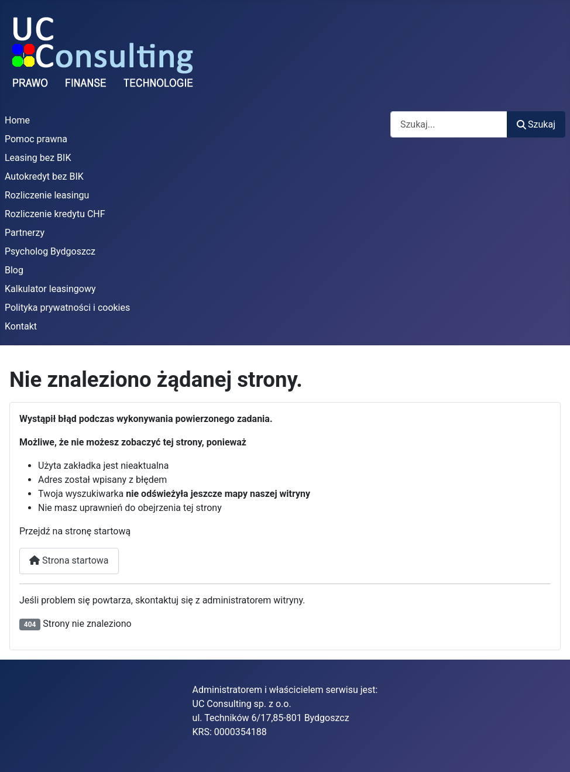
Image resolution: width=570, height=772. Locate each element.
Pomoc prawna (36, 139)
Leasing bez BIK (38, 157)
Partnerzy (24, 232)
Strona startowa (69, 560)
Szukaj (536, 124)
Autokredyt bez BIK (44, 176)
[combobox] (448, 124)
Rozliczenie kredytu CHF (55, 213)
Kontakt (21, 326)
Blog (14, 270)
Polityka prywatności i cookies (67, 307)
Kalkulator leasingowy (50, 288)
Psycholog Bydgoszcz (50, 251)
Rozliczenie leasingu (47, 195)
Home (17, 120)
